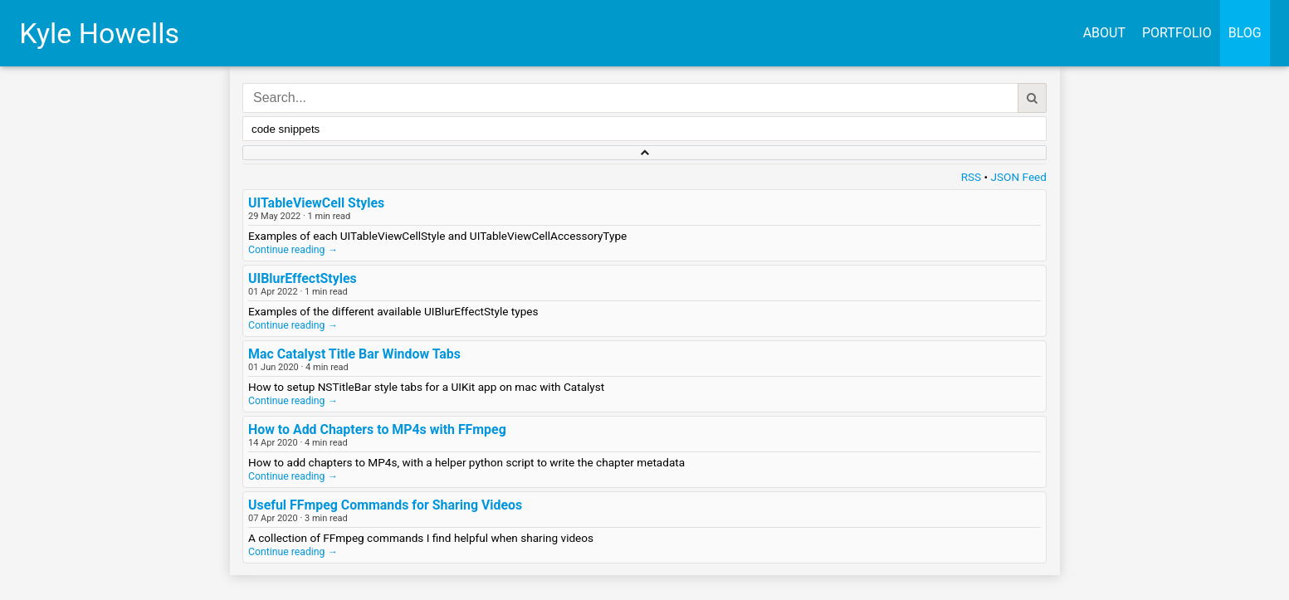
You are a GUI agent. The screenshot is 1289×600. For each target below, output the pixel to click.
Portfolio (1177, 33)
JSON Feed (1019, 176)
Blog (1245, 33)
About (1104, 33)
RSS (971, 176)
